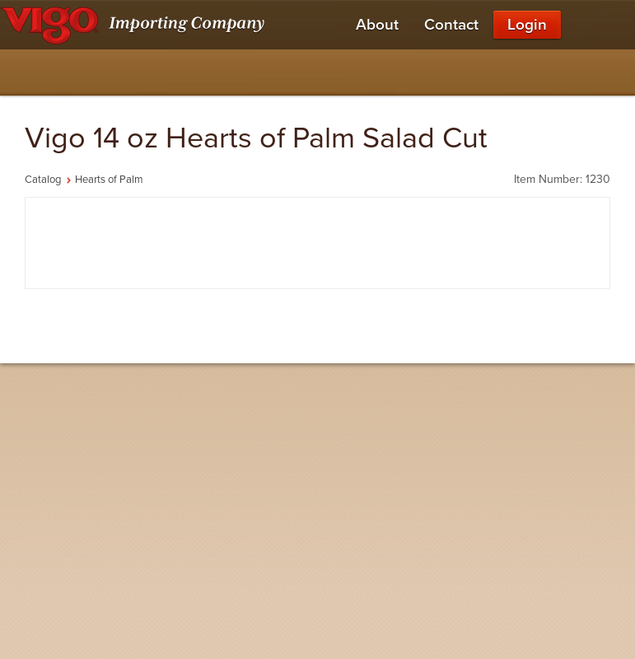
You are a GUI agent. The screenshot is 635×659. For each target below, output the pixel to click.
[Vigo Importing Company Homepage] (135, 24)
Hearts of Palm (109, 179)
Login (527, 25)
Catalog (43, 179)
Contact (451, 25)
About (377, 25)
